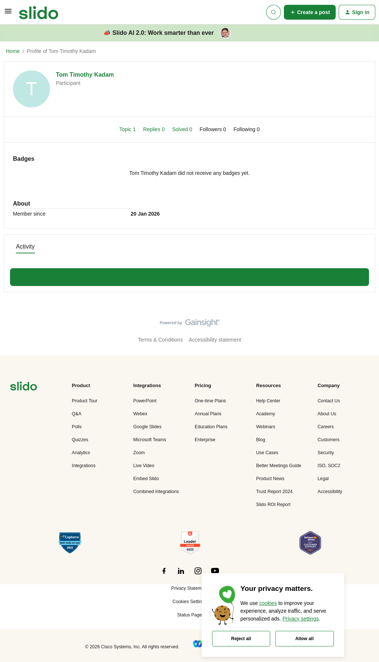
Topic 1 (128, 129)
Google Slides (147, 426)
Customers (328, 439)
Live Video (143, 465)
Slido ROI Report (273, 504)
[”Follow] (164, 575)
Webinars (265, 426)
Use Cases (267, 452)
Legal (323, 478)
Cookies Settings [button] (189, 601)
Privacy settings (300, 619)
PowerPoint (145, 400)
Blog (260, 439)
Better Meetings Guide (278, 465)
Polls (77, 426)
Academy (265, 413)
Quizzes (80, 439)
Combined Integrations (156, 491)
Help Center (268, 400)
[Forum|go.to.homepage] (39, 12)
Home (13, 51)
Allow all (304, 638)
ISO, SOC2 (329, 465)
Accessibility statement (215, 340)
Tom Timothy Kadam (85, 74)
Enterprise (205, 439)
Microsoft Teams (149, 439)
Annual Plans (208, 413)
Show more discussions (189, 275)
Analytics (81, 452)
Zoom (139, 452)
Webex (140, 413)
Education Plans (211, 426)
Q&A (76, 413)
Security (326, 452)
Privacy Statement (189, 588)
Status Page (189, 615)
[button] (8, 14)
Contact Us (329, 400)
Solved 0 (183, 129)
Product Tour (84, 400)
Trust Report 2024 (274, 491)
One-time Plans (210, 400)
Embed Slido (146, 478)
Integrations (83, 465)
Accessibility (330, 491)
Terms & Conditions (160, 340)
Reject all (241, 638)
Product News (270, 478)
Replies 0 (154, 129)
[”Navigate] (23, 387)
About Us (327, 413)
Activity (25, 246)
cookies (268, 603)
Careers (326, 426)
